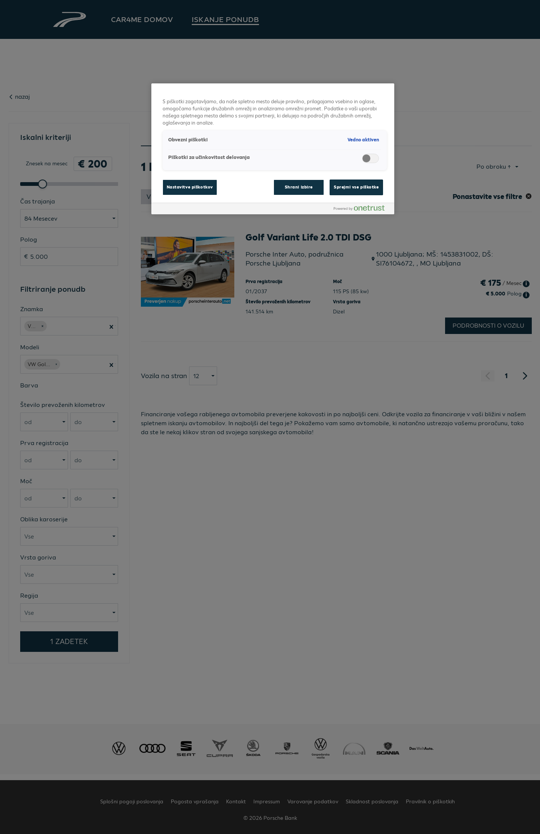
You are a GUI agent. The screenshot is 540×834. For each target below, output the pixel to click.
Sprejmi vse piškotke (356, 187)
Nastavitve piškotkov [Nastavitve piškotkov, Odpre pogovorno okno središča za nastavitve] (190, 187)
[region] (272, 148)
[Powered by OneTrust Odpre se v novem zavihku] (362, 209)
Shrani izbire (299, 187)
